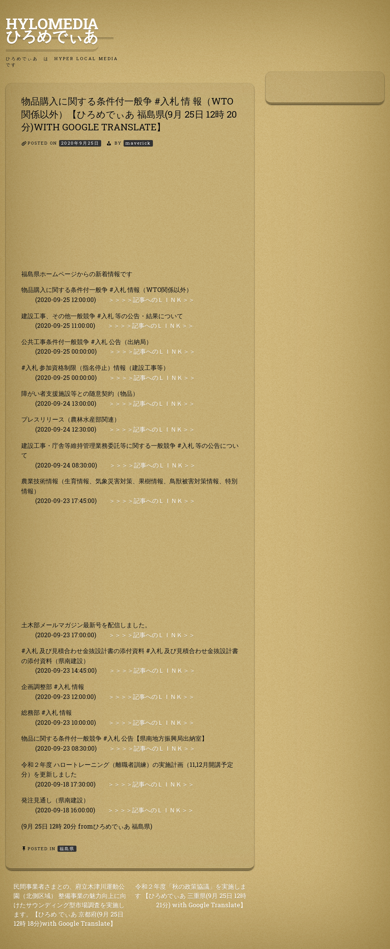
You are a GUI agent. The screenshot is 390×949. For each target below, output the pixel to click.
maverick (138, 143)
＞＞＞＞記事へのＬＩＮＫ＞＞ (151, 300)
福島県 (67, 848)
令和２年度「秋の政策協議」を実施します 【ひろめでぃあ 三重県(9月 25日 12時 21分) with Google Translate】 (190, 895)
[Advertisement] (130, 215)
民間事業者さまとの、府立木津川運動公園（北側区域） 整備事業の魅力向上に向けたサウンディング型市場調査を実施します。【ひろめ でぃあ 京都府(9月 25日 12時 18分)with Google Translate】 (70, 904)
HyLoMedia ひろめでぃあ (60, 30)
